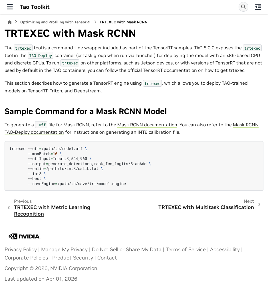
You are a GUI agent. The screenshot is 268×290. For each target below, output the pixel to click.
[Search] (243, 7)
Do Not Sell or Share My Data (127, 249)
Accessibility (225, 249)
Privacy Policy (21, 249)
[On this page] (258, 7)
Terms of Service (186, 249)
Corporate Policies (26, 258)
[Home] (10, 22)
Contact (107, 258)
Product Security (72, 258)
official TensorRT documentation (162, 70)
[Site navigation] (10, 7)
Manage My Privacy (64, 249)
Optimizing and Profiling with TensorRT (55, 22)
